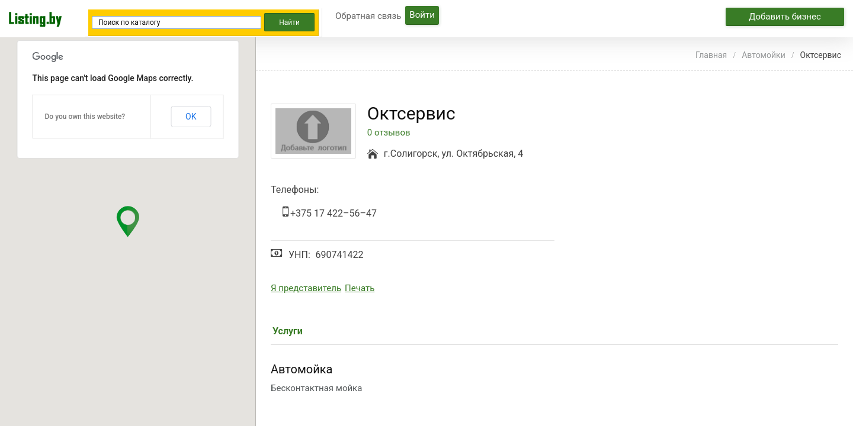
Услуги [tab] (287, 331)
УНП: (299, 254)
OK (190, 116)
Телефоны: (295, 189)
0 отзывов (389, 132)
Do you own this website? (85, 116)
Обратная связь (368, 16)
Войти (421, 14)
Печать (359, 288)
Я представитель (306, 288)
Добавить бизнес (785, 16)
